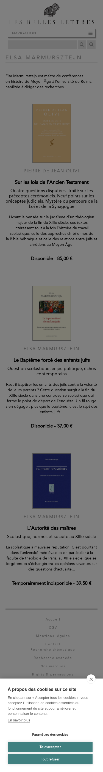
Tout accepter (50, 747)
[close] (91, 679)
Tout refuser (50, 759)
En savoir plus (19, 720)
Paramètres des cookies (50, 735)
